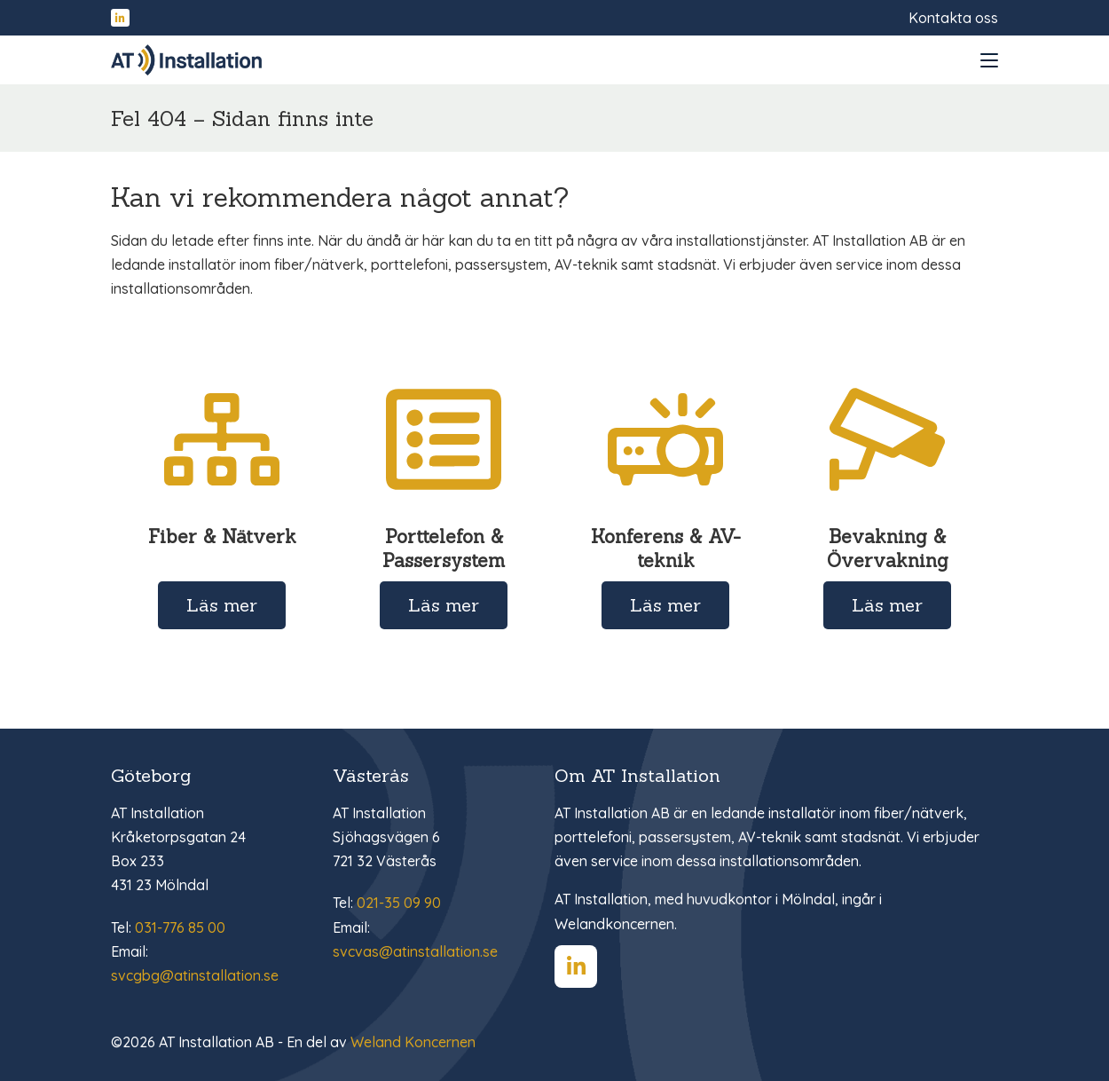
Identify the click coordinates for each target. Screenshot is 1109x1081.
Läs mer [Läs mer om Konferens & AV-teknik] (665, 605)
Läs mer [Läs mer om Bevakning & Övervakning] (887, 605)
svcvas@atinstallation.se (415, 951)
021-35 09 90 (399, 902)
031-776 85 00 (180, 927)
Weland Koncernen (413, 1042)
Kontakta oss (953, 18)
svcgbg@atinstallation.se (195, 975)
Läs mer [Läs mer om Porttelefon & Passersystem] (443, 605)
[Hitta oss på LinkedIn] (120, 18)
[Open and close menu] (989, 60)
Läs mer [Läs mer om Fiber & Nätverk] (221, 605)
